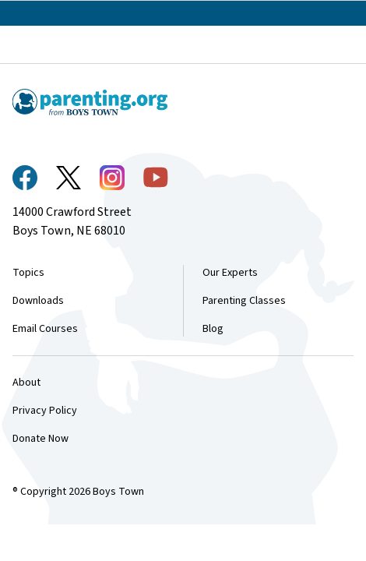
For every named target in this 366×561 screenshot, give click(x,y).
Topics (28, 272)
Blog (212, 329)
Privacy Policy (44, 410)
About (26, 382)
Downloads (38, 301)
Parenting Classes (244, 301)
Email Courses (45, 329)
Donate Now (40, 438)
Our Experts (230, 272)
